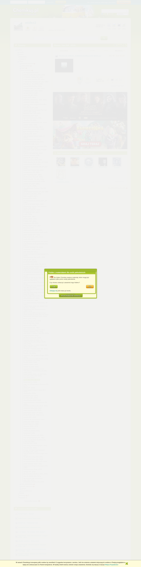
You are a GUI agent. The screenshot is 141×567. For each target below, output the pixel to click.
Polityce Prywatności (111, 565)
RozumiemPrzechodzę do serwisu (70, 295)
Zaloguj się (53, 291)
